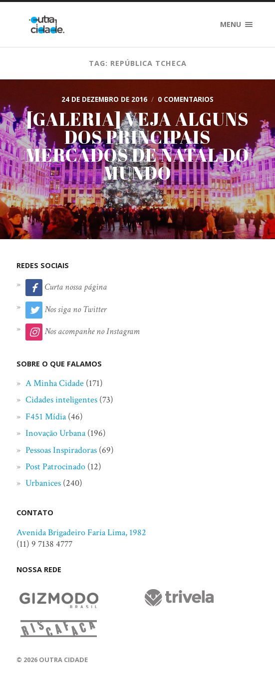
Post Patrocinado (55, 466)
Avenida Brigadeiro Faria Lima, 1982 (81, 532)
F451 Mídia (45, 416)
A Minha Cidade (54, 383)
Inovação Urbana (55, 433)
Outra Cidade (63, 659)
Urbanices (43, 483)
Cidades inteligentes (61, 399)
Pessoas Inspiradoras (61, 450)
